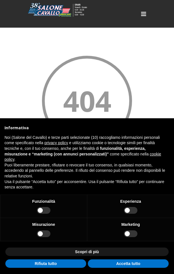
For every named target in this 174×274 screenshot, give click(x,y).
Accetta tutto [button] (128, 263)
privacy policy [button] (56, 143)
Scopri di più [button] (87, 252)
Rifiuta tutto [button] (46, 263)
